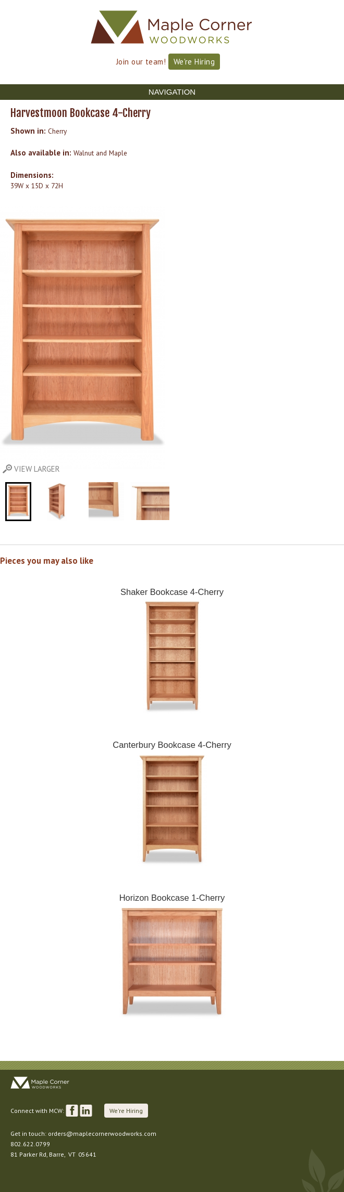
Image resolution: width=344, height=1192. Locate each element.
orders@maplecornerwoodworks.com (102, 1133)
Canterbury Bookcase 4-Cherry (172, 744)
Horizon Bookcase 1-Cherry (172, 897)
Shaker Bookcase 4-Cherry (172, 592)
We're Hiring (194, 62)
